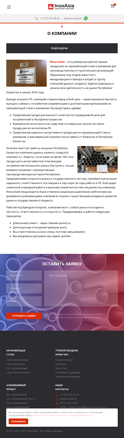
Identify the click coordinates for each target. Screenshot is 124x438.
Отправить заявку (24, 315)
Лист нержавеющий (16, 368)
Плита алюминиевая (17, 402)
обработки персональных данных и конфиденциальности (62, 415)
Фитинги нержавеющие (67, 376)
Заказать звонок (73, 18)
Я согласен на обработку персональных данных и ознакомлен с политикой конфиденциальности (78, 316)
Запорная (60, 364)
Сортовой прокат (15, 364)
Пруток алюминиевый (17, 407)
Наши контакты (59, 387)
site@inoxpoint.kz (68, 398)
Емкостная (61, 368)
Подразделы (59, 48)
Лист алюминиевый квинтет (21, 398)
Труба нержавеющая (17, 359)
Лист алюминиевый (16, 394)
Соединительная (64, 359)
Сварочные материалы (18, 372)
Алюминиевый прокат (10, 387)
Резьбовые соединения (67, 372)
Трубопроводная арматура (59, 352)
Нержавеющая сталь (10, 352)
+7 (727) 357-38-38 (49, 18)
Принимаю (18, 421)
